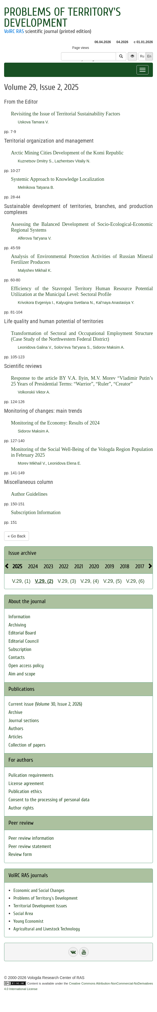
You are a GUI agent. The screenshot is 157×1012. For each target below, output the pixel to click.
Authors (15, 728)
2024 (33, 566)
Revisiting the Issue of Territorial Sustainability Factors (65, 114)
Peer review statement (29, 846)
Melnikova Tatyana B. (36, 187)
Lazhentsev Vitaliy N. (72, 161)
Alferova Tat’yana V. (34, 238)
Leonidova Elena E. (64, 463)
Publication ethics (25, 791)
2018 (124, 566)
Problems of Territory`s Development (45, 898)
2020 (94, 566)
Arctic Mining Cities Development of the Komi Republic (67, 153)
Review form (20, 854)
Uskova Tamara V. (33, 122)
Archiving (17, 625)
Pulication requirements (30, 775)
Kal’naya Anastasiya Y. (115, 302)
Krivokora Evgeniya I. (36, 302)
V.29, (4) (89, 581)
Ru (142, 56)
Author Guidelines (29, 494)
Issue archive (22, 553)
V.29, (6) (135, 581)
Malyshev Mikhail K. (35, 270)
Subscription (19, 649)
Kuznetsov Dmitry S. (35, 161)
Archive (15, 712)
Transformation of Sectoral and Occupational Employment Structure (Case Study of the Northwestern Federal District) (82, 336)
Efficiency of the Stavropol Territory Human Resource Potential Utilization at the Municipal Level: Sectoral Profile (82, 291)
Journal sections (23, 720)
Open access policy (26, 666)
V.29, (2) (44, 581)
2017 (139, 566)
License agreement (26, 783)
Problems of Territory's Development (62, 17)
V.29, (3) (67, 581)
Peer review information (31, 838)
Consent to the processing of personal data (48, 800)
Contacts (16, 657)
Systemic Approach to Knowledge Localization (57, 179)
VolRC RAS (14, 31)
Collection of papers (26, 745)
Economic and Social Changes (39, 890)
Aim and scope (21, 674)
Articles (15, 737)
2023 (48, 566)
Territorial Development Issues (40, 905)
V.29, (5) (112, 581)
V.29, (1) (21, 581)
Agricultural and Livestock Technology (46, 928)
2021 (78, 566)
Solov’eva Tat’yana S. (72, 347)
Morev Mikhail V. (32, 463)
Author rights (21, 808)
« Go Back (16, 536)
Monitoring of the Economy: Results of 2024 (55, 423)
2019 (109, 566)
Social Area (23, 913)
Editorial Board (22, 633)
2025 (17, 566)
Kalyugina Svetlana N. (75, 302)
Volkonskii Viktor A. (34, 392)
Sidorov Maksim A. (108, 347)
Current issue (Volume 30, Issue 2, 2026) (45, 704)
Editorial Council (23, 641)
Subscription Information (35, 512)
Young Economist (28, 921)
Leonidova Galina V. (35, 347)
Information (19, 617)
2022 (63, 566)
